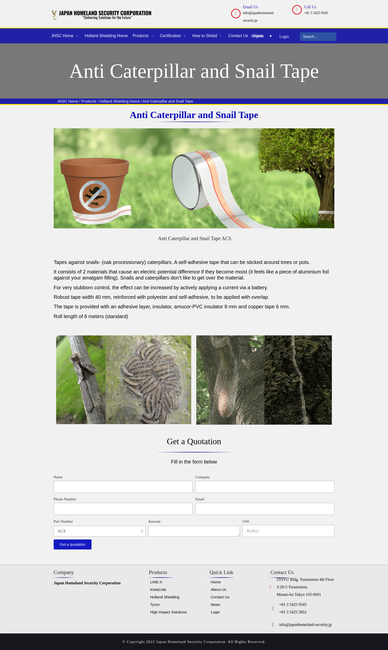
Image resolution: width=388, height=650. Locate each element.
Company (202, 477)
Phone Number (65, 499)
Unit (245, 521)
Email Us (250, 7)
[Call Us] (297, 10)
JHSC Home (67, 101)
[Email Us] (236, 13)
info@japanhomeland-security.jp (305, 624)
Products (88, 101)
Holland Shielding (114, 101)
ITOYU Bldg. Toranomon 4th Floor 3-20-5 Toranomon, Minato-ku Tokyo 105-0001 (305, 587)
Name (58, 477)
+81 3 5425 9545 (316, 13)
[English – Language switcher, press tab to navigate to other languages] (261, 36)
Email (199, 499)
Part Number (63, 521)
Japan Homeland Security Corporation (87, 583)
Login (284, 36)
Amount (154, 521)
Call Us (310, 7)
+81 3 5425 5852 (293, 612)
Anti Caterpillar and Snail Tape (168, 101)
